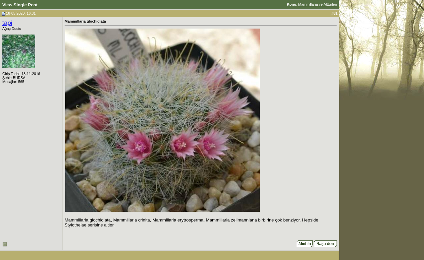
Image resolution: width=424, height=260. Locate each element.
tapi (7, 22)
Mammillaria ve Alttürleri (317, 4)
